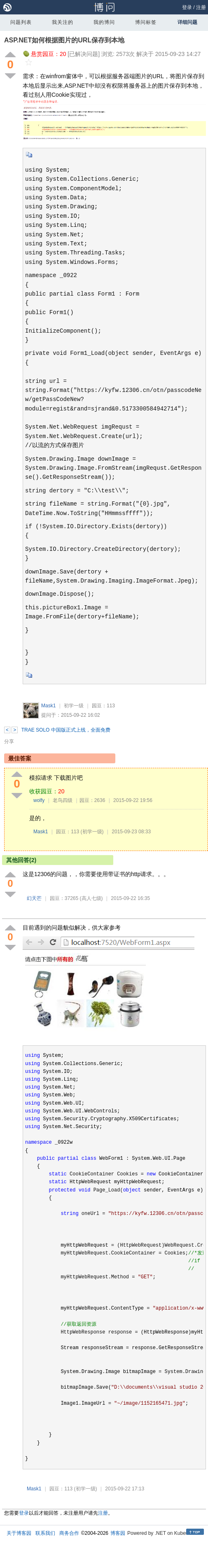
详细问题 (187, 22)
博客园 (117, 1533)
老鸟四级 (62, 800)
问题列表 (21, 22)
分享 (9, 741)
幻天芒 (34, 898)
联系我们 (45, 1533)
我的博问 (104, 22)
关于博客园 (19, 1533)
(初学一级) (92, 832)
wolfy (38, 800)
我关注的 (62, 22)
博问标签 (146, 22)
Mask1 (48, 706)
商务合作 (69, 1533)
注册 (201, 7)
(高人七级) (91, 898)
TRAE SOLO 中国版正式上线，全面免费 (65, 730)
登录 (187, 7)
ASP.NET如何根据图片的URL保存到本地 (64, 40)
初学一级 (74, 706)
